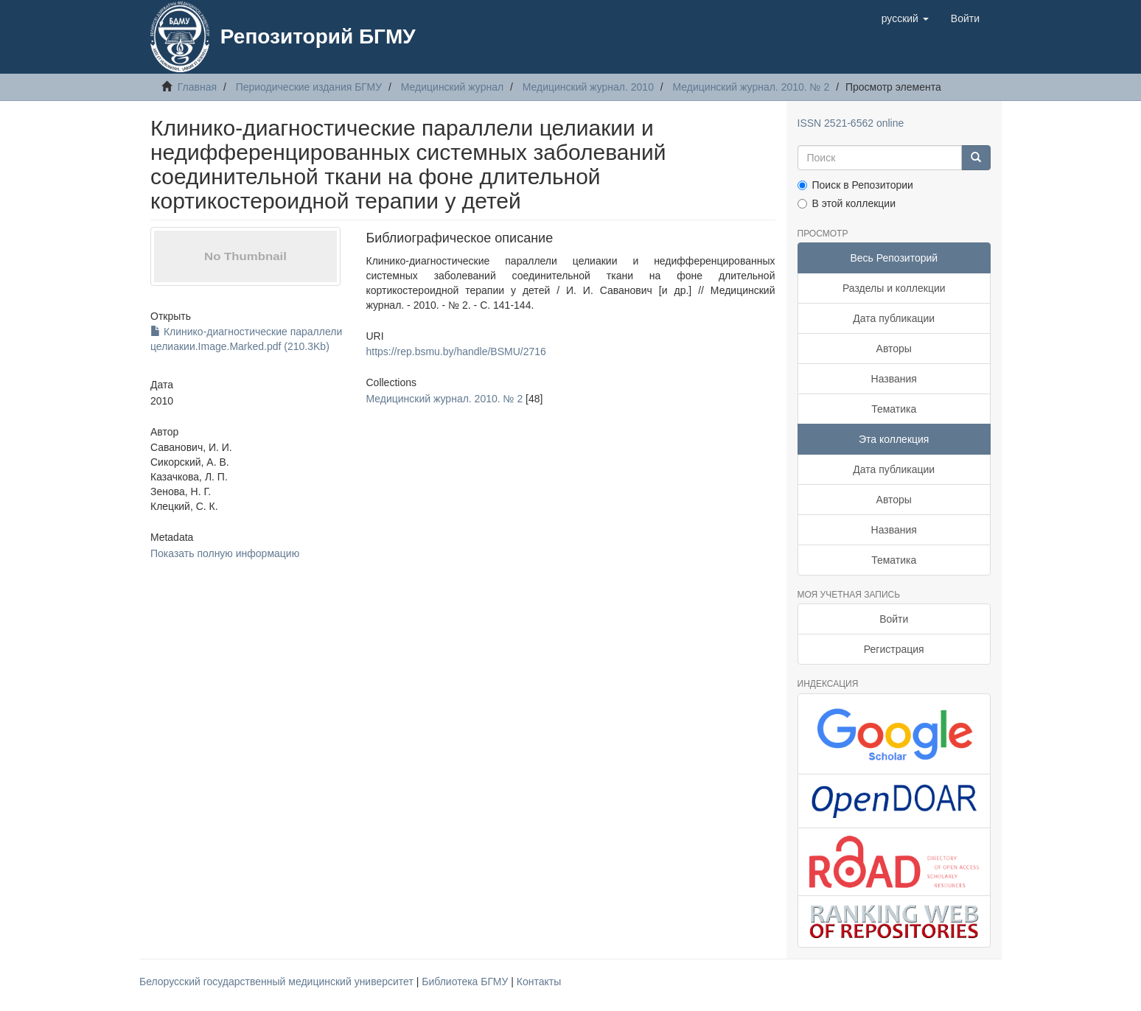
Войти (893, 619)
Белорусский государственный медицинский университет (277, 981)
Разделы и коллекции (894, 288)
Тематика (893, 409)
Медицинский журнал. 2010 (588, 87)
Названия (894, 379)
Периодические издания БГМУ (309, 87)
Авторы (894, 348)
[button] (905, 18)
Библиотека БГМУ (466, 981)
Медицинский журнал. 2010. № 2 (751, 87)
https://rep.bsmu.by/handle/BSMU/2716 (455, 351)
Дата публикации (894, 318)
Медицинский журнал (452, 87)
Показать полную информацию (224, 553)
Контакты (539, 981)
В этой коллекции (847, 203)
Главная (197, 87)
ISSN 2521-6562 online (851, 123)
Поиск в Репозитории (855, 185)
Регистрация (894, 649)
